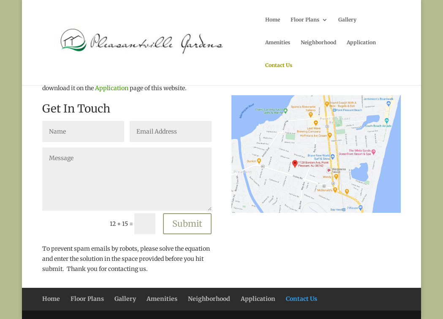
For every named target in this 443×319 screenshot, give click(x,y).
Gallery (347, 20)
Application (361, 43)
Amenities (277, 43)
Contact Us (278, 65)
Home (272, 20)
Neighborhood (318, 43)
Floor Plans (305, 20)
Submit (187, 223)
